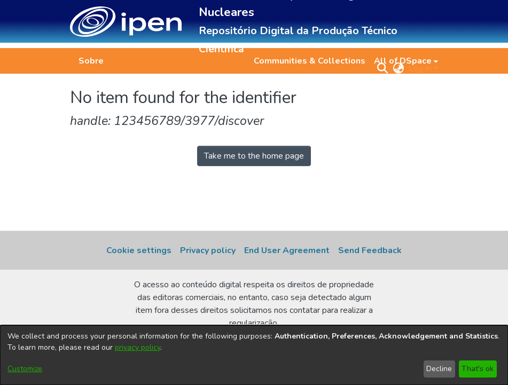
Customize (24, 369)
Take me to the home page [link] (254, 156)
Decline (439, 369)
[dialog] (254, 355)
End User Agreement (287, 250)
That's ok (478, 369)
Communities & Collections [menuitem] (309, 61)
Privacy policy (208, 250)
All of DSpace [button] (403, 61)
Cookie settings (138, 250)
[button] (126, 21)
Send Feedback (370, 250)
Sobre (91, 61)
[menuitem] (406, 60)
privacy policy (137, 347)
